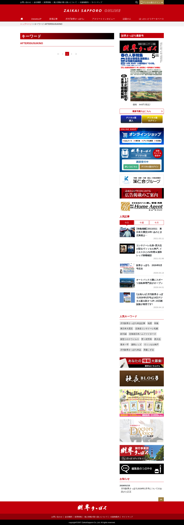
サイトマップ (96, 2)
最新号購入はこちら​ (141, 111)
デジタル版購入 (131, 119)
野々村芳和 (146, 339)
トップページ (26, 23)
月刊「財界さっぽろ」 (74, 18)
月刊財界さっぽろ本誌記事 (132, 323)
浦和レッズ (136, 344)
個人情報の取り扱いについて (65, 2)
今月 (157, 222)
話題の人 (127, 18)
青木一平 (124, 344)
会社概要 (37, 2)
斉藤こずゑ (149, 349)
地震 (150, 323)
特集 (156, 323)
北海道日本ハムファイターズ (142, 333)
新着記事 (53, 18)
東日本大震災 (126, 328)
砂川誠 (123, 333)
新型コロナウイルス (129, 339)
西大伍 (157, 339)
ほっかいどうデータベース (151, 18)
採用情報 (47, 2)
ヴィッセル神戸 (151, 344)
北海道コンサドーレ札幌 (146, 328)
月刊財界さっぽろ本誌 (130, 349)
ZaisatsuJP (36, 18)
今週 (142, 222)
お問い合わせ (25, 2)
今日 (127, 222)
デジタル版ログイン (151, 2)
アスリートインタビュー (103, 18)
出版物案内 (84, 2)
